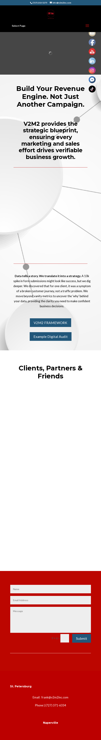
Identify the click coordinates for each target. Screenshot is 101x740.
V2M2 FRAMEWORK (50, 323)
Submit (81, 638)
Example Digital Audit (50, 336)
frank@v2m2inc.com (54, 697)
